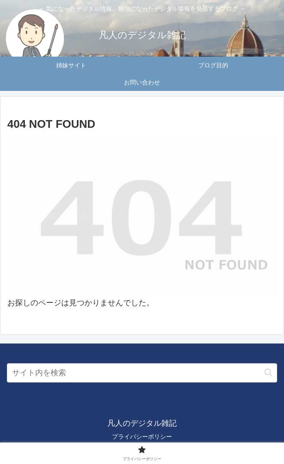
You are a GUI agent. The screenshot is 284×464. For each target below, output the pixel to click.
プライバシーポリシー (142, 436)
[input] (142, 373)
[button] (268, 372)
